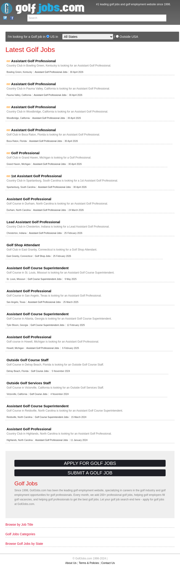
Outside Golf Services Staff (29, 383)
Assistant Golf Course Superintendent (38, 268)
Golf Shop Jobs (42, 256)
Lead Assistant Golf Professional (33, 222)
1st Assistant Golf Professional (36, 176)
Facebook (11, 18)
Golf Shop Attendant (23, 245)
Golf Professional (25, 153)
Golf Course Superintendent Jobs (44, 279)
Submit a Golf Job (90, 472)
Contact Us (4, 18)
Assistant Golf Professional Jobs (51, 72)
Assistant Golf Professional (33, 61)
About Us (71, 563)
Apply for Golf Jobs (90, 463)
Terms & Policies (89, 563)
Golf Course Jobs (40, 371)
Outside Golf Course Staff (27, 360)
